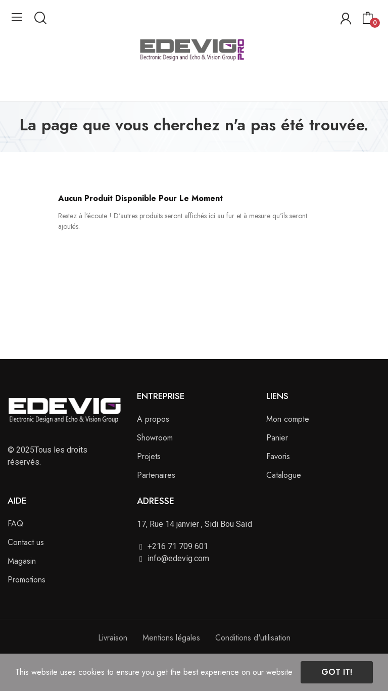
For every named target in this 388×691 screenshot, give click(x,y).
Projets (149, 456)
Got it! (336, 672)
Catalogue (283, 475)
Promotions (26, 579)
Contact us (26, 542)
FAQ (15, 523)
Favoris (278, 456)
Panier (277, 437)
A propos (153, 419)
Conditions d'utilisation (252, 638)
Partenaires (156, 475)
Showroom (155, 437)
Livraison (112, 638)
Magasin (22, 561)
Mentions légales (171, 638)
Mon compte (287, 419)
